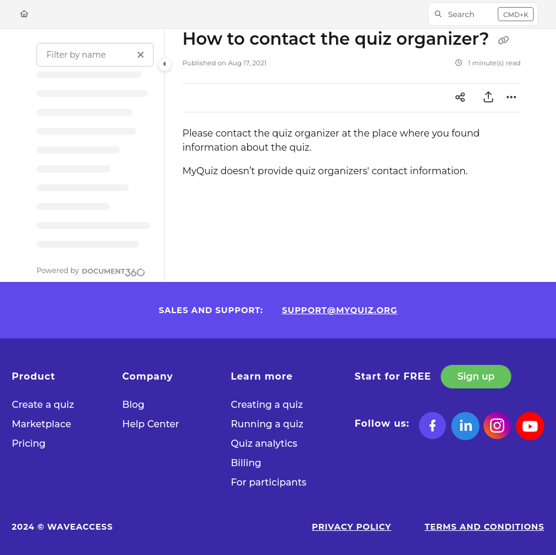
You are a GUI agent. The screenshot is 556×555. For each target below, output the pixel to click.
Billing (246, 462)
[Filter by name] (95, 55)
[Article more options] (511, 97)
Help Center (150, 424)
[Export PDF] (488, 97)
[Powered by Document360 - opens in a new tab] (90, 271)
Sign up (476, 376)
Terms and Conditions (484, 526)
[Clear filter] (141, 55)
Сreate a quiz (43, 404)
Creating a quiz (267, 404)
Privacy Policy (351, 526)
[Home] (24, 14)
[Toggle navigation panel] (165, 64)
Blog (133, 404)
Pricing (29, 443)
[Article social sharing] (460, 97)
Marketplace (41, 424)
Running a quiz (267, 424)
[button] (483, 14)
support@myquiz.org (339, 310)
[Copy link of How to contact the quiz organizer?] (503, 40)
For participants (269, 482)
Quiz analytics (264, 443)
